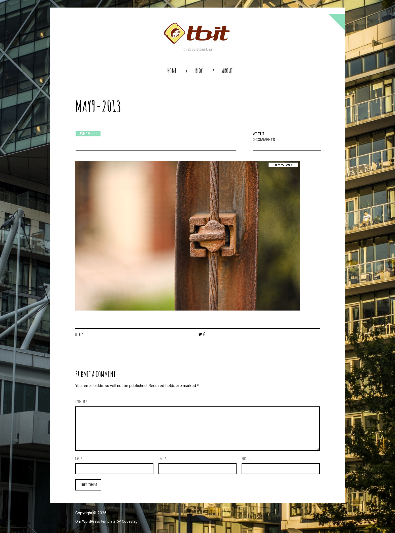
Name (79, 458)
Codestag (134, 522)
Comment (81, 402)
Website (246, 458)
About (227, 71)
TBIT (262, 133)
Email (162, 458)
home (172, 71)
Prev (81, 334)
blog (199, 71)
